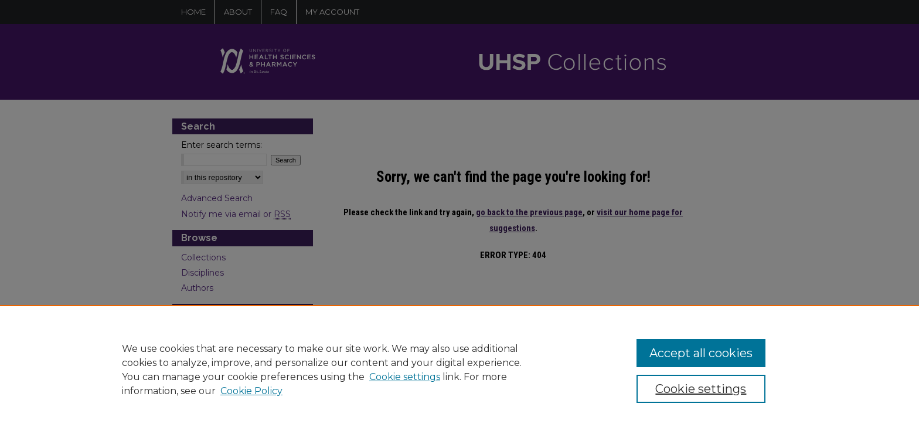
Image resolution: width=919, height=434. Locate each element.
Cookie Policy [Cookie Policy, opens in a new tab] (251, 390)
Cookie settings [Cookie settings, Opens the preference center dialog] (700, 389)
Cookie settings (404, 376)
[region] (459, 369)
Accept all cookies (701, 353)
